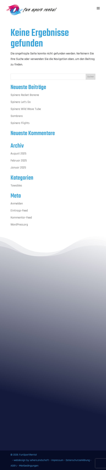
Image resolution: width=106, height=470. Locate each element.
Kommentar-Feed (21, 218)
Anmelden (17, 204)
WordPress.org (19, 225)
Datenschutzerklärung (78, 460)
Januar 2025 (18, 168)
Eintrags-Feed (19, 211)
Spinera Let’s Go (21, 102)
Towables (16, 186)
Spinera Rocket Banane (25, 95)
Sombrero (17, 116)
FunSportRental (28, 454)
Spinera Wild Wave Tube (26, 109)
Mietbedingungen (28, 465)
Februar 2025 (19, 161)
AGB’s (14, 465)
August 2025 (18, 153)
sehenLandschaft (40, 460)
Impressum (57, 460)
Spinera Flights (20, 123)
